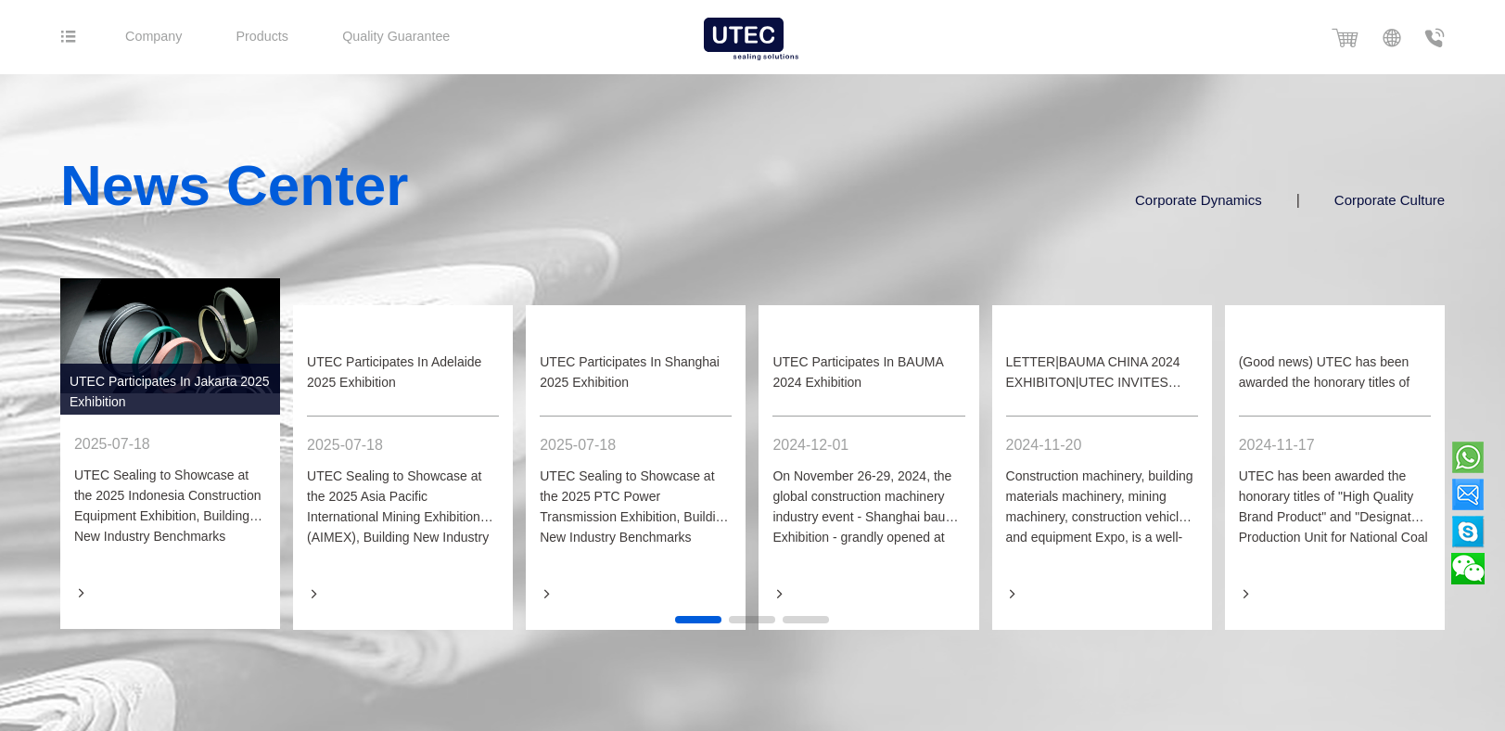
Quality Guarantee (454, 36)
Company (175, 36)
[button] (698, 622)
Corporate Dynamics (1210, 200)
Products (299, 36)
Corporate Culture (1401, 200)
